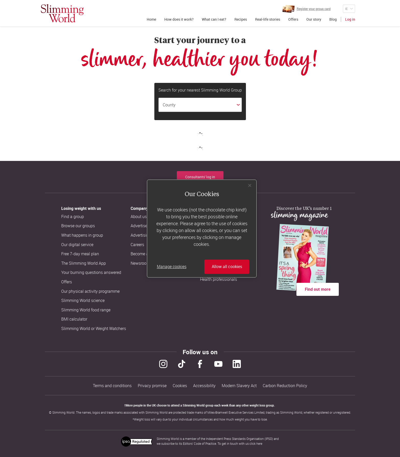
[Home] (62, 13)
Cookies (180, 385)
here (259, 443)
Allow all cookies (227, 267)
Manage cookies (171, 267)
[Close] (249, 185)
